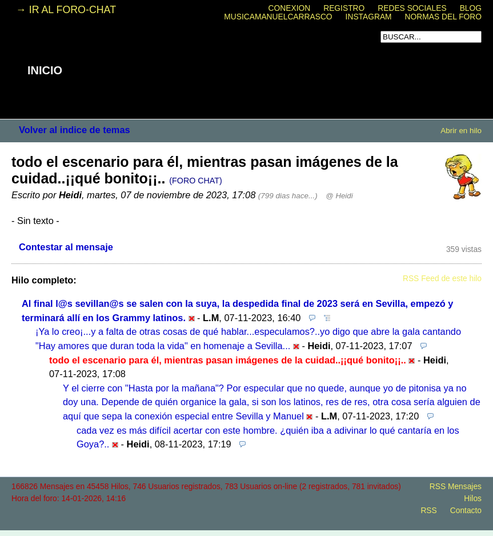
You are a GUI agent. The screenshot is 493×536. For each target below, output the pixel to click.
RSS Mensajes (456, 486)
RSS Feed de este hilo (442, 278)
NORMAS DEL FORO (443, 17)
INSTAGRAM (369, 17)
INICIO (44, 70)
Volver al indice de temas (74, 130)
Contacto (466, 510)
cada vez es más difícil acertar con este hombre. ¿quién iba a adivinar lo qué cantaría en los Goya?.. (268, 437)
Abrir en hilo (461, 130)
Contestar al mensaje (66, 247)
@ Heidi (339, 195)
